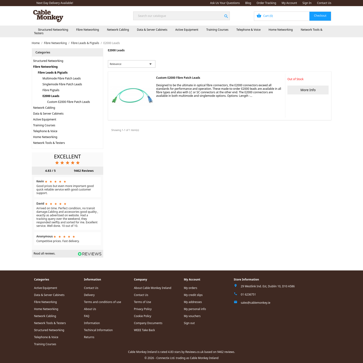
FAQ (86, 316)
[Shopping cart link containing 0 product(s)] (292, 16)
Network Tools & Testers (49, 143)
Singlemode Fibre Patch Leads (62, 84)
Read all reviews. (44, 253)
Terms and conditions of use (102, 302)
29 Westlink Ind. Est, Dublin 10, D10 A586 (268, 286)
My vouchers (192, 316)
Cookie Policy (142, 316)
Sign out (189, 323)
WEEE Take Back (144, 330)
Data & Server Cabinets (152, 30)
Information (92, 323)
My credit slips (193, 295)
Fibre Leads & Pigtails (53, 73)
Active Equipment (186, 30)
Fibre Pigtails (51, 90)
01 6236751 (248, 294)
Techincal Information (98, 330)
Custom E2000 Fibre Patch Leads (68, 102)
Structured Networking (53, 30)
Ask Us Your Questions (225, 3)
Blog (248, 3)
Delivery (89, 295)
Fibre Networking (87, 30)
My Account (289, 3)
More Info (308, 90)
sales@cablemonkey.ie (255, 303)
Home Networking (281, 30)
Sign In (307, 3)
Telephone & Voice (248, 30)
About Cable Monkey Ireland (152, 288)
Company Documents (148, 323)
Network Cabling (118, 30)
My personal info (195, 309)
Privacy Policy (143, 309)
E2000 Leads (51, 96)
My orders (190, 288)
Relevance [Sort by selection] (131, 64)
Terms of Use (142, 302)
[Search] (181, 15)
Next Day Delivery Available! (55, 3)
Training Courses (217, 30)
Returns (89, 337)
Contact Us (324, 3)
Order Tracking (266, 3)
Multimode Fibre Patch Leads (62, 78)
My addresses (193, 302)
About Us (90, 309)
